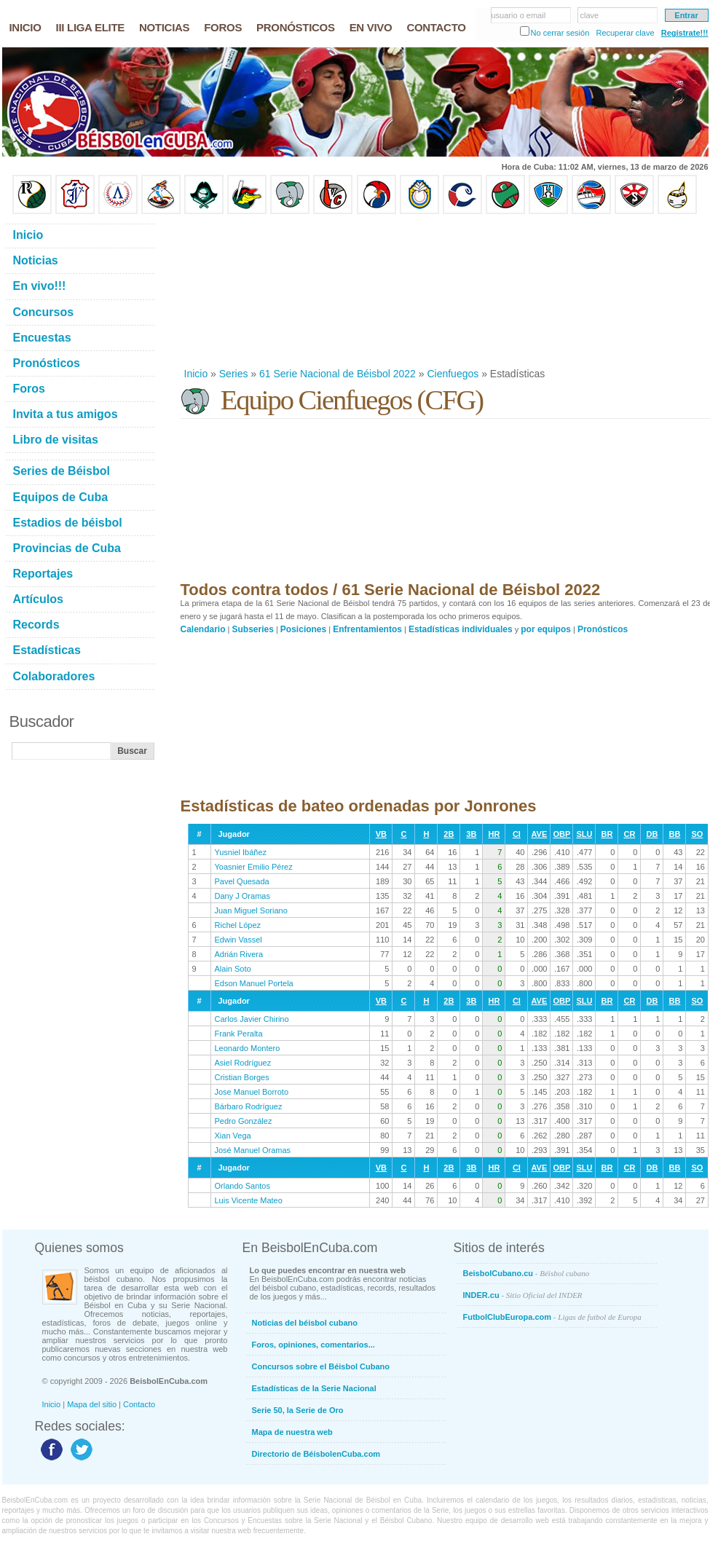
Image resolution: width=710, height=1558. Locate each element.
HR (494, 834)
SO (697, 834)
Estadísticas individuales (461, 629)
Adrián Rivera (239, 954)
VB (381, 834)
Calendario (203, 629)
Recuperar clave (625, 32)
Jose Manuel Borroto (252, 1091)
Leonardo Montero (247, 1048)
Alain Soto (233, 968)
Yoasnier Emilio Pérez (254, 866)
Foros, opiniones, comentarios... (313, 1344)
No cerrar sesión (560, 32)
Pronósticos (602, 629)
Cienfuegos (452, 373)
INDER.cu (523, 1295)
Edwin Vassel (238, 939)
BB (674, 834)
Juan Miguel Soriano (251, 910)
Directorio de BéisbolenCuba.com (316, 1453)
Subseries (253, 629)
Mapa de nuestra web (292, 1432)
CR (629, 834)
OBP (561, 834)
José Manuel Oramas (253, 1150)
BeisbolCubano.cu (526, 1273)
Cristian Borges (242, 1077)
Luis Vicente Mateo (249, 1200)
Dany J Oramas (242, 896)
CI (517, 834)
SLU (584, 834)
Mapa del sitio (92, 1404)
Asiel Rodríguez (243, 1062)
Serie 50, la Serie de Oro (298, 1410)
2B (448, 834)
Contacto (139, 1404)
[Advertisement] (265, 290)
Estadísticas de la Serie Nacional (314, 1388)
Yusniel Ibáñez (241, 852)
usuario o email (519, 15)
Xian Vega (233, 1135)
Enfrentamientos (367, 629)
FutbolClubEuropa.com (552, 1317)
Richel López (238, 925)
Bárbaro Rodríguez (249, 1106)
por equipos (546, 629)
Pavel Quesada (242, 881)
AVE (539, 834)
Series (233, 373)
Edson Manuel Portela (254, 983)
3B (471, 834)
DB (652, 834)
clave (589, 15)
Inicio (196, 373)
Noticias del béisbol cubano (305, 1322)
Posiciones (303, 629)
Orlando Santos (242, 1185)
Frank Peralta (239, 1033)
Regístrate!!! (685, 32)
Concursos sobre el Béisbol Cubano (321, 1366)
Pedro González (243, 1121)
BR (606, 834)
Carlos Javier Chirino (252, 1019)
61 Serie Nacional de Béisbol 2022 (337, 373)
